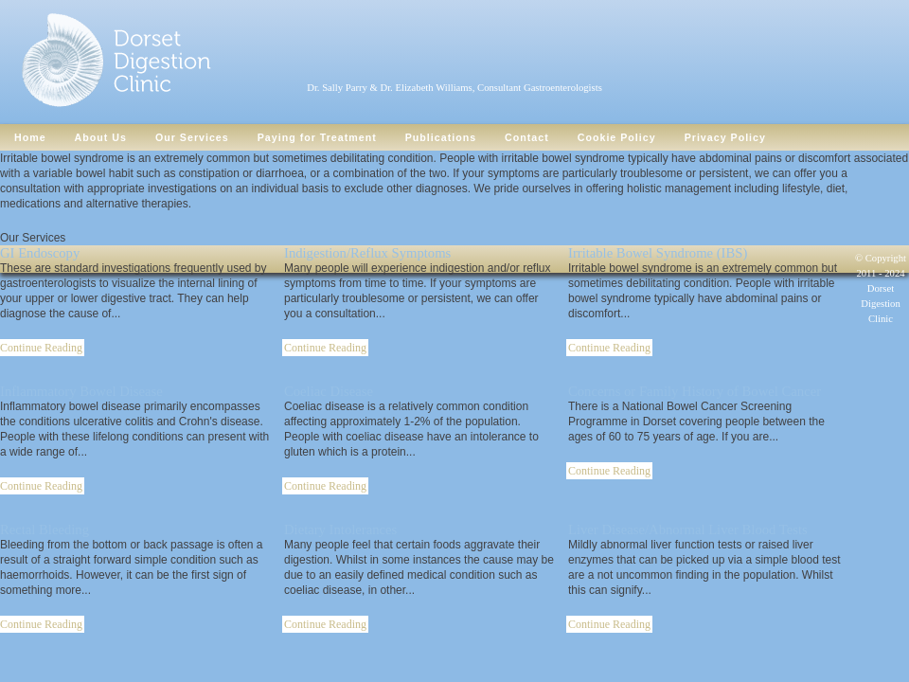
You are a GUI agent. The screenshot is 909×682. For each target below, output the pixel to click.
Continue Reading (325, 347)
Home (30, 137)
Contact (527, 137)
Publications (440, 137)
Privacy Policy (725, 137)
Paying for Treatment (317, 137)
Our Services (192, 137)
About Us (101, 137)
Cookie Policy (617, 137)
